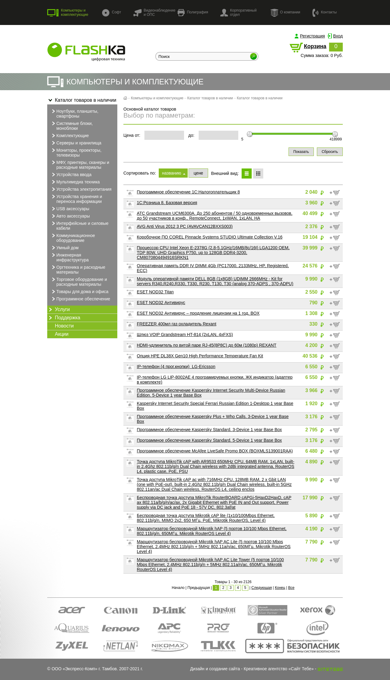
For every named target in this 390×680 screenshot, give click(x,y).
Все (291, 588)
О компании (285, 12)
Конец (280, 588)
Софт (111, 12)
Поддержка (63, 318)
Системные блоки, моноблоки (71, 125)
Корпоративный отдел (238, 12)
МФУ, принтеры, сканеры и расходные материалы (79, 164)
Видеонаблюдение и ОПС (154, 12)
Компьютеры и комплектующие (67, 12)
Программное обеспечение (80, 299)
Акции (62, 334)
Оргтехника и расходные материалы (77, 269)
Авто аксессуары (70, 216)
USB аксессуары (69, 209)
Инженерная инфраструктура (69, 257)
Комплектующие (69, 136)
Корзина (315, 46)
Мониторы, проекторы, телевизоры (75, 152)
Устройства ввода (70, 175)
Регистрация (312, 36)
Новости (64, 325)
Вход (338, 36)
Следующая (261, 588)
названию (171, 173)
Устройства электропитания (81, 189)
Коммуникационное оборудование (72, 237)
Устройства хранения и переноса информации (76, 198)
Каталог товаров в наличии (81, 100)
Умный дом (64, 248)
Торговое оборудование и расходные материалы (78, 281)
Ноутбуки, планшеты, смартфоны (74, 113)
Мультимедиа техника (75, 182)
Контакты (324, 12)
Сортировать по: (139, 173)
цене (198, 173)
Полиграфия (193, 12)
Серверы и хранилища (75, 143)
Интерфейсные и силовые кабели (79, 225)
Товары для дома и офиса (79, 292)
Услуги (58, 309)
